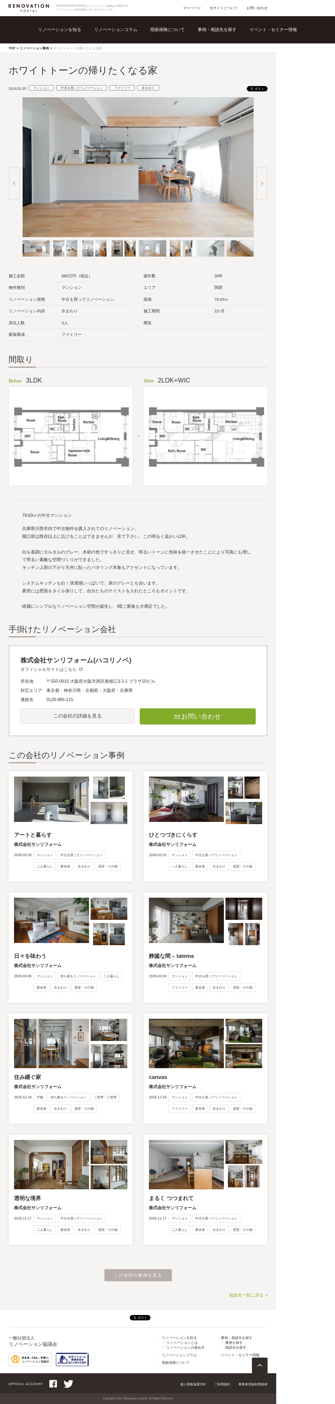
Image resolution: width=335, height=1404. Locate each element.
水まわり (148, 88)
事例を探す (234, 1343)
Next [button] (262, 183)
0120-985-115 (59, 699)
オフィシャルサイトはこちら (48, 669)
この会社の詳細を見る (77, 716)
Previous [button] (14, 183)
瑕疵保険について (167, 29)
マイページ (192, 8)
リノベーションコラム (115, 29)
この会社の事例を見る (138, 1275)
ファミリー (122, 88)
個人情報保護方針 (193, 1384)
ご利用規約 (222, 1384)
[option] (138, 167)
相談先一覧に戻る (246, 1295)
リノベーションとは (182, 1343)
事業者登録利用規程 (253, 1384)
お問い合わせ (257, 8)
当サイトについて (224, 8)
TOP (12, 48)
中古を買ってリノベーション (82, 88)
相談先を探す (235, 1347)
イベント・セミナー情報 (273, 29)
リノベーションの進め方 (185, 1347)
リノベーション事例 (34, 48)
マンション (41, 88)
